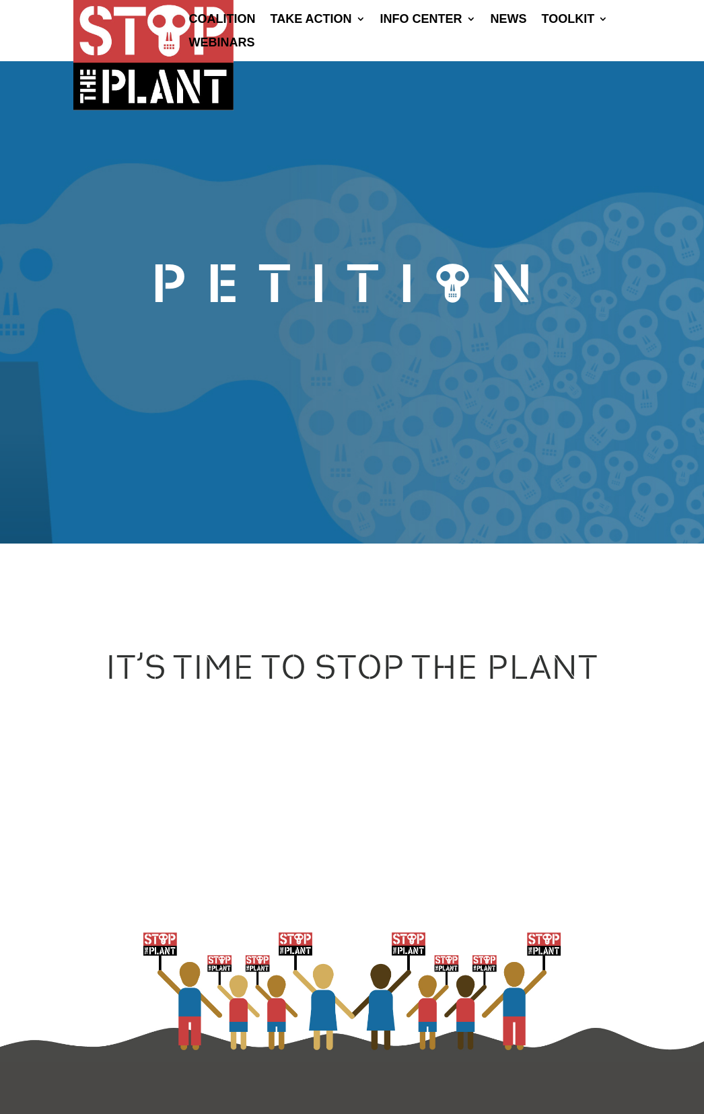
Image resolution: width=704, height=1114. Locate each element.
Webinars (222, 43)
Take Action (311, 20)
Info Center (421, 20)
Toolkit (568, 20)
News (509, 20)
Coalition (222, 20)
